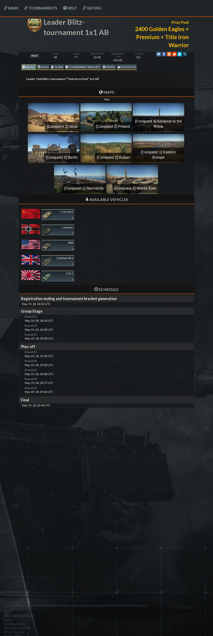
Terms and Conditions (17, 627)
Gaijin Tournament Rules (19, 615)
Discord (9, 619)
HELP (70, 8)
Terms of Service (14, 631)
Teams (57, 67)
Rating (92, 8)
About (28, 67)
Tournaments (40, 8)
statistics (126, 67)
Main (11, 8)
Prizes (109, 67)
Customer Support (15, 623)
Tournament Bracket (83, 67)
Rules (43, 67)
